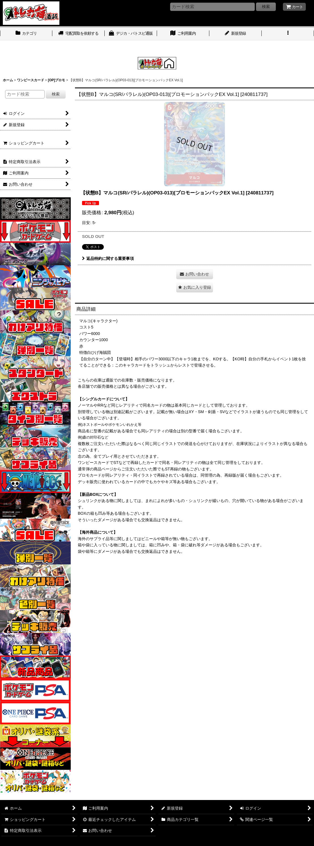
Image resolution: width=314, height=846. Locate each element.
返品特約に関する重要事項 (108, 258)
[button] (288, 34)
